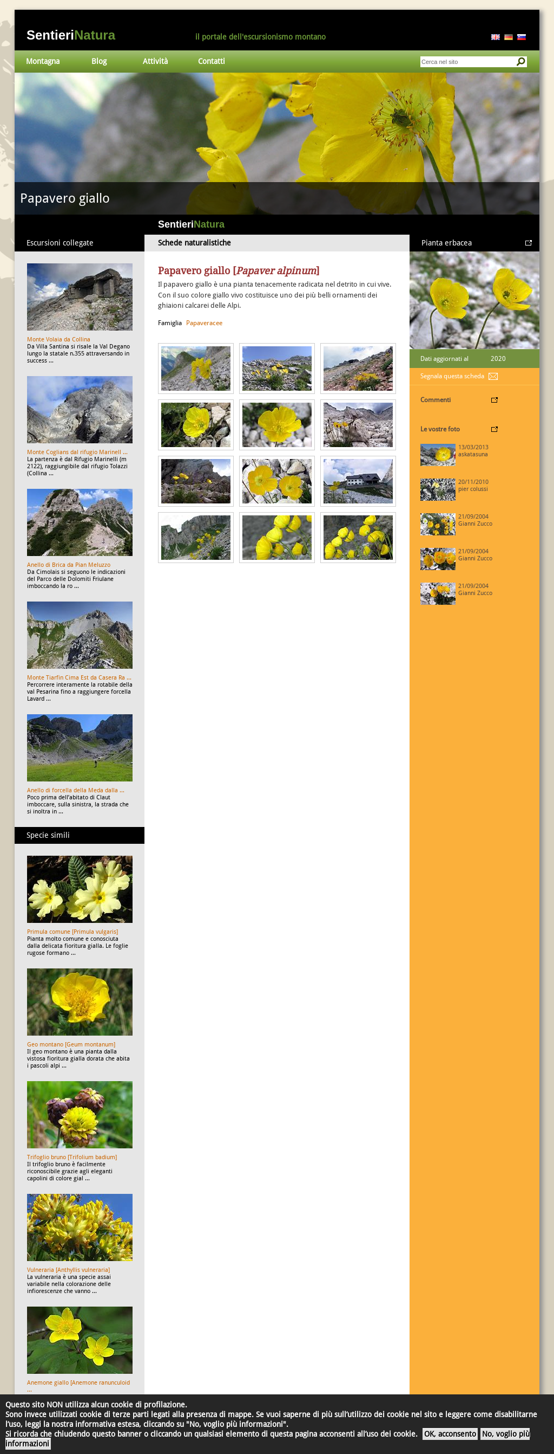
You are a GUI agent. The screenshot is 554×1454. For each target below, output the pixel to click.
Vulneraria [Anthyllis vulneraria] (68, 1270)
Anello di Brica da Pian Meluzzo (68, 564)
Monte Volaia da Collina (58, 339)
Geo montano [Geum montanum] (71, 1044)
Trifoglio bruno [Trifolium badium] (72, 1157)
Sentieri (71, 35)
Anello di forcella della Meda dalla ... (75, 790)
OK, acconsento (450, 1434)
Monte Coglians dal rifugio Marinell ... (77, 452)
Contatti (211, 61)
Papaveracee (204, 323)
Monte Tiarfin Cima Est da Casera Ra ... (79, 677)
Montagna (43, 61)
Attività (155, 61)
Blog (99, 61)
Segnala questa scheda (452, 376)
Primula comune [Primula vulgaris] (72, 931)
